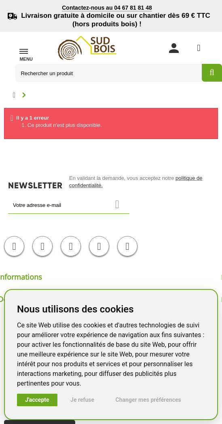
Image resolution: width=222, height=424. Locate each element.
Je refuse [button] (82, 400)
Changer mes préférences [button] (148, 400)
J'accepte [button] (37, 400)
